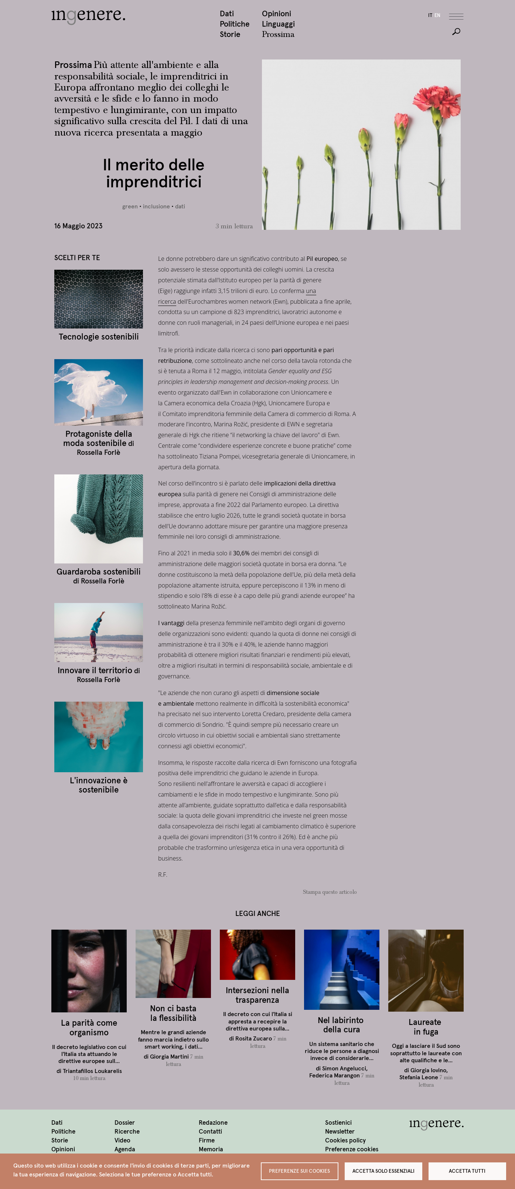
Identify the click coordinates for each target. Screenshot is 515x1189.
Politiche (235, 25)
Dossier (125, 1123)
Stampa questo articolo (330, 892)
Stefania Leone (418, 1077)
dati (180, 207)
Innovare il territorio (95, 671)
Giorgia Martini (169, 1057)
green (130, 207)
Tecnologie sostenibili (99, 337)
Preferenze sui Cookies (299, 1171)
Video (122, 1141)
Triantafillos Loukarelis (92, 1071)
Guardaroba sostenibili (99, 572)
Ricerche (127, 1132)
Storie (230, 35)
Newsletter (340, 1132)
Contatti (210, 1132)
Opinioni (276, 14)
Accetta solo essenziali (383, 1171)
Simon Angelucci (344, 1068)
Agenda (125, 1150)
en (437, 16)
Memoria (211, 1150)
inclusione (156, 207)
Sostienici (338, 1123)
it (430, 16)
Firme (207, 1141)
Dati (227, 14)
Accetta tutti (467, 1171)
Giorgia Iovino (428, 1070)
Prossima (278, 35)
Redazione (213, 1123)
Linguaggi (278, 25)
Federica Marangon (334, 1076)
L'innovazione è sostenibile (98, 785)
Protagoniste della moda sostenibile (97, 439)
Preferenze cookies (351, 1150)
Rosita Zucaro (253, 1039)
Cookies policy (345, 1141)
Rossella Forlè (98, 453)
